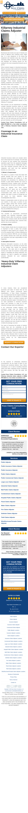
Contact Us (21, 12)
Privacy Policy (13, 677)
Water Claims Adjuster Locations (13, 663)
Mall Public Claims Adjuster (10, 490)
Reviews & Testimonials (13, 674)
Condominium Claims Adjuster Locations (13, 655)
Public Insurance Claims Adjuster (11, 466)
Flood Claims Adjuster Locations (13, 666)
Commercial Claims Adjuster (13, 627)
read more (15, 449)
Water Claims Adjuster (8, 505)
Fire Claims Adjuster (7, 509)
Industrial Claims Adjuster (9, 486)
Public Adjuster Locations (13, 630)
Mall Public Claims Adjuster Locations (13, 652)
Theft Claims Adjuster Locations (13, 668)
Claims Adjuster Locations (13, 635)
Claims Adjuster (13, 619)
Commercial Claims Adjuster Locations (13, 641)
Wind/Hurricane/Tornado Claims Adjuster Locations (13, 671)
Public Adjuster (6, 462)
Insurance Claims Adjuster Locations (13, 638)
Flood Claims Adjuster (8, 501)
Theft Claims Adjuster (8, 517)
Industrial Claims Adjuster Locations (13, 646)
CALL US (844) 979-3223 (9, 13)
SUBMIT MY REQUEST (14, 400)
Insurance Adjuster (13, 622)
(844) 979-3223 (5, 124)
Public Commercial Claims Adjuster (12, 478)
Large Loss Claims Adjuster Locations (13, 644)
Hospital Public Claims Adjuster (11, 497)
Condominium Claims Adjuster (11, 494)
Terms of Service (13, 679)
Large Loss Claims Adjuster (10, 482)
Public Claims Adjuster (8, 474)
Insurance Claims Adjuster (13, 624)
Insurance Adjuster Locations (13, 633)
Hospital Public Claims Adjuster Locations (13, 649)
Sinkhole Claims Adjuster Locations (13, 657)
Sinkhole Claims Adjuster (9, 513)
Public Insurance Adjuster (9, 470)
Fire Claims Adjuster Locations (13, 660)
